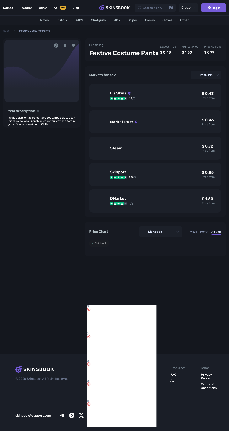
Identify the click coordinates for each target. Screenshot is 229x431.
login (213, 7)
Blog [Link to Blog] (75, 8)
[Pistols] (61, 20)
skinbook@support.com (33, 415)
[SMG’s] (79, 20)
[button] (73, 45)
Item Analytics (117, 395)
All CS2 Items (115, 415)
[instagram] (71, 415)
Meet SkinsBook (147, 382)
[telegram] (62, 415)
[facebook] (91, 415)
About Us (146, 374)
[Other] (184, 20)
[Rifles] (44, 20)
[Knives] (150, 20)
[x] (81, 415)
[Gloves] (167, 20)
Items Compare (116, 386)
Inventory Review (117, 376)
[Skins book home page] (114, 7)
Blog (143, 390)
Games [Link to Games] (8, 8)
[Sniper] (132, 20)
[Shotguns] (98, 20)
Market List (115, 405)
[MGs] (117, 20)
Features (26, 8)
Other (43, 8)
